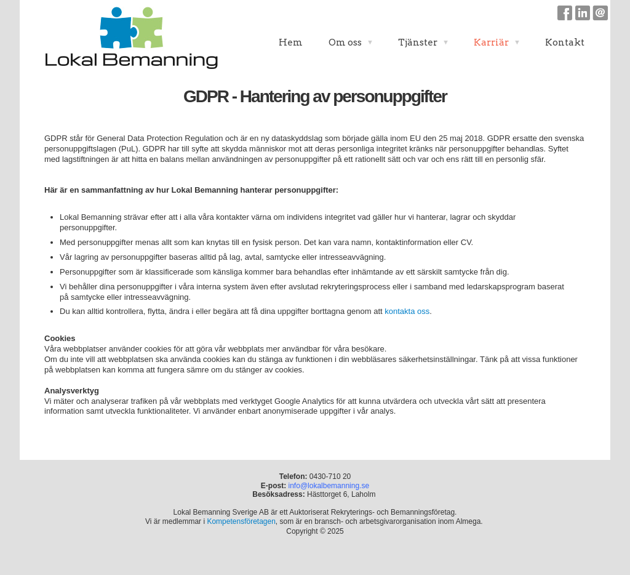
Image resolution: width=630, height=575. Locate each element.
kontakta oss (407, 311)
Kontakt (564, 42)
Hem (291, 42)
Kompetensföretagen (241, 521)
